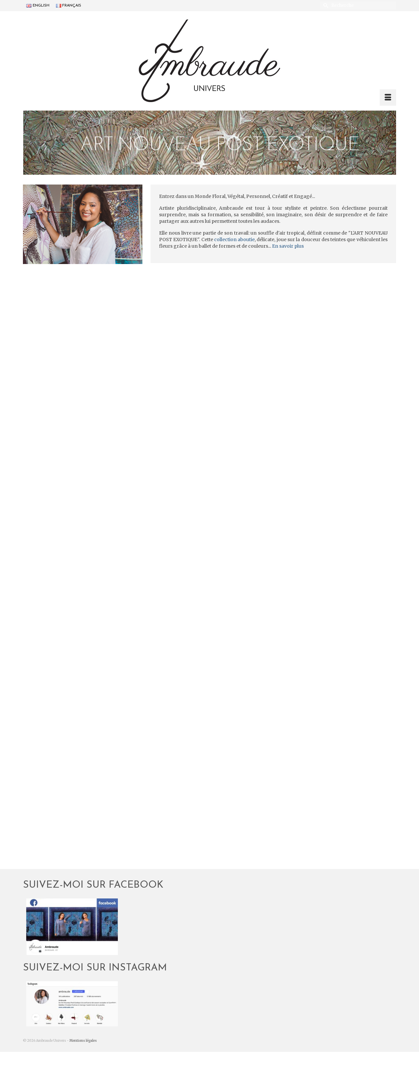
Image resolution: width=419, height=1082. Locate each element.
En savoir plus (288, 246)
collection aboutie (234, 239)
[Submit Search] (325, 5)
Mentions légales (83, 1040)
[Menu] (388, 97)
